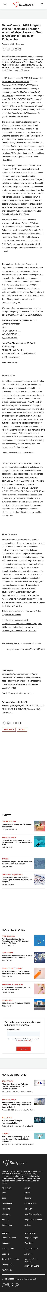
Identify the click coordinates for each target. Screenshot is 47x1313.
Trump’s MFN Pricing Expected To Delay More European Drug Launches (17, 957)
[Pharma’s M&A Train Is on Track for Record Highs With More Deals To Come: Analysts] (39, 879)
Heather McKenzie (8, 946)
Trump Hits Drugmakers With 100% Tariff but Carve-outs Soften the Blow (17, 863)
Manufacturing (9, 837)
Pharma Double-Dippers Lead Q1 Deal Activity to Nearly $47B (16, 988)
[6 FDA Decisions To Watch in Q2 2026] (39, 1004)
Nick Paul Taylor (7, 847)
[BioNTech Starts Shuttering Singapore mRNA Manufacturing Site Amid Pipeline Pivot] (39, 841)
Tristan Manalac (7, 976)
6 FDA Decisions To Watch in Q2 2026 (16, 1003)
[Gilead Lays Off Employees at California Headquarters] (39, 826)
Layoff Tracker (9, 821)
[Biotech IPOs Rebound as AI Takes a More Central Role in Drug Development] (39, 973)
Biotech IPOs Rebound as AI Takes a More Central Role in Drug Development (16, 972)
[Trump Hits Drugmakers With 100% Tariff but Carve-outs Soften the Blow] (39, 863)
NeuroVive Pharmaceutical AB (15, 82)
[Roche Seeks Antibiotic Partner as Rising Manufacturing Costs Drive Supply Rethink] (39, 1101)
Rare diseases (8, 936)
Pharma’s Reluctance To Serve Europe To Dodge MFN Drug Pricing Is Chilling (15, 1086)
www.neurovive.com (10, 362)
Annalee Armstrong (8, 884)
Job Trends (7, 1118)
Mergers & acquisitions (12, 875)
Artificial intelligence (12, 969)
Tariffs (5, 859)
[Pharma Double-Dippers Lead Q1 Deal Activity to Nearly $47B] (39, 989)
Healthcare (9, 730)
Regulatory (7, 1000)
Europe (22, 730)
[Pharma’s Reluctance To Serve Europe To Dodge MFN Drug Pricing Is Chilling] (39, 1083)
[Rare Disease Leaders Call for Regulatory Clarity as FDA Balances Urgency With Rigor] (39, 940)
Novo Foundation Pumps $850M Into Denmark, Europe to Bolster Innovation (16, 1139)
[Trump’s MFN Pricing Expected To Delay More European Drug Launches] (39, 957)
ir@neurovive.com (9, 338)
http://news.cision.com (11, 615)
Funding (5, 1134)
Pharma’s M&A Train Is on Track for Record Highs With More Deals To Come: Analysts (17, 880)
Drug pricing (7, 953)
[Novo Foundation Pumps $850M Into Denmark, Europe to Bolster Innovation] (39, 1136)
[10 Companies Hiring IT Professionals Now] (39, 1120)
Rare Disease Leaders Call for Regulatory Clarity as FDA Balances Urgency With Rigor (15, 941)
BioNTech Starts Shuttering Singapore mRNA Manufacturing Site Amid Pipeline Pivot (17, 842)
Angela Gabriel (28, 1126)
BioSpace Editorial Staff (9, 829)
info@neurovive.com (10, 357)
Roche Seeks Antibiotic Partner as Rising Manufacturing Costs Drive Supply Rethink (16, 1104)
